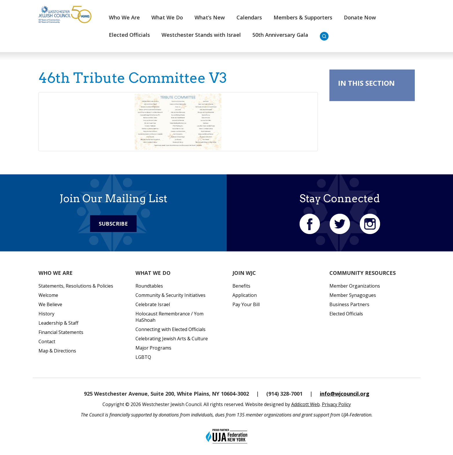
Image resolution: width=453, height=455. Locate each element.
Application (244, 295)
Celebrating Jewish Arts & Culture (171, 338)
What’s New (210, 17)
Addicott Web (305, 404)
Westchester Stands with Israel (201, 34)
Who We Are (124, 17)
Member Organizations (354, 286)
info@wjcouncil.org (344, 393)
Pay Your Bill (246, 304)
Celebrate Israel (152, 304)
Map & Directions (57, 351)
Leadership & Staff (58, 323)
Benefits (241, 286)
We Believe (50, 304)
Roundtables (149, 286)
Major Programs (153, 348)
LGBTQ (143, 357)
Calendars (249, 17)
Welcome (48, 295)
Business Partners (349, 304)
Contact (46, 341)
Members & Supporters (303, 17)
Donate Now (360, 17)
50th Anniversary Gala (280, 34)
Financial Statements (60, 332)
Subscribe (113, 223)
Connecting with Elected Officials (170, 329)
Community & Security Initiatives (170, 295)
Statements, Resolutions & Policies (75, 286)
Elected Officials (129, 34)
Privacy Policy (336, 404)
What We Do (167, 17)
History (46, 313)
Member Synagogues (352, 295)
